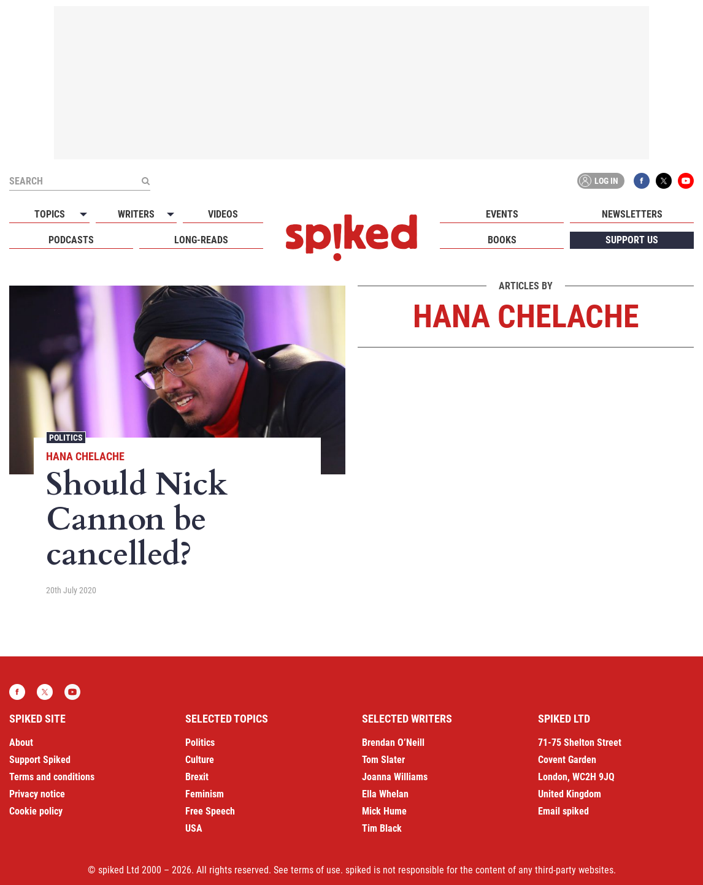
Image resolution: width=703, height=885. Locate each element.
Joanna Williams (395, 777)
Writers (136, 214)
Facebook (642, 181)
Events (502, 214)
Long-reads (201, 240)
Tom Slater (383, 759)
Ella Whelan (385, 794)
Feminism (204, 794)
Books (502, 240)
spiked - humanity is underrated (351, 238)
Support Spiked (40, 759)
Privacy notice (37, 794)
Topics (49, 214)
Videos (223, 214)
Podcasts (71, 240)
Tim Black (382, 828)
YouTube (686, 181)
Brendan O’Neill (393, 742)
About (21, 742)
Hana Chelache (85, 456)
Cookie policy (36, 811)
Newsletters (632, 214)
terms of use (315, 870)
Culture (199, 759)
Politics (66, 437)
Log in (598, 181)
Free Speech (210, 811)
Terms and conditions (51, 777)
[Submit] (145, 181)
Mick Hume (384, 811)
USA (193, 828)
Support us (631, 240)
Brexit (197, 777)
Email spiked (563, 811)
